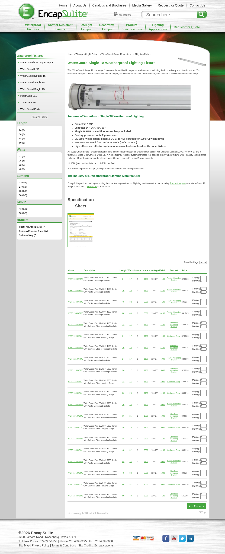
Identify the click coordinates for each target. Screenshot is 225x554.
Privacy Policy (40, 545)
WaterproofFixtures (33, 27)
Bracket (174, 270)
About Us (79, 5)
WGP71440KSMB (75, 439)
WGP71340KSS (75, 393)
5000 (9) (23, 213)
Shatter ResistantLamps (60, 27)
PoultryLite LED (28, 95)
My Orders (125, 14)
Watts (130, 270)
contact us (92, 186)
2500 (146, 302)
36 (123, 290)
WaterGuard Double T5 (33, 75)
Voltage (155, 270)
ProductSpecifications (132, 27)
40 (131, 313)
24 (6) (22, 130)
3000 (146, 313)
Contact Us (197, 5)
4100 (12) (23, 209)
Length (123, 270)
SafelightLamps (86, 27)
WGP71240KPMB (75, 279)
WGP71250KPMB (75, 359)
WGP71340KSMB (75, 347)
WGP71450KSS (75, 484)
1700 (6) (23, 187)
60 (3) (22, 143)
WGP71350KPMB (75, 404)
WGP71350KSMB (75, 416)
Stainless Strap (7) (28, 235)
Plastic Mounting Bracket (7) (32, 227)
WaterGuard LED (29, 69)
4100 (162, 279)
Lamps (137, 270)
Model (71, 270)
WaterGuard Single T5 (32, 89)
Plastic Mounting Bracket (174, 279)
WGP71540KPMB (75, 313)
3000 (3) (23, 195)
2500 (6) (23, 191)
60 (123, 313)
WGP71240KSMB (75, 325)
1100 (146, 279)
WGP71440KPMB (75, 302)
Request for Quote (171, 5)
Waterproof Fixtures (30, 55)
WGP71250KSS (75, 382)
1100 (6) (23, 182)
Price (184, 270)
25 (131, 290)
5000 (162, 359)
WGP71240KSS (75, 336)
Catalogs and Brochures (109, 5)
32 (131, 302)
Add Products (196, 506)
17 (131, 279)
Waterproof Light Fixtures (87, 54)
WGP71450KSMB (75, 473)
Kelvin (162, 270)
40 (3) (22, 169)
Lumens (146, 270)
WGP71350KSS (75, 427)
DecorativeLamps (107, 27)
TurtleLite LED (28, 102)
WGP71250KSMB (75, 370)
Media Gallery (142, 5)
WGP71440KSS (75, 450)
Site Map (24, 545)
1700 (146, 290)
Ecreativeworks (103, 545)
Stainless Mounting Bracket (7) (33, 231)
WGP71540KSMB (75, 496)
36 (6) (22, 134)
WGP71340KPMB (75, 290)
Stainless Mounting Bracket (174, 325)
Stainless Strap (173, 336)
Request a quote (178, 183)
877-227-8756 (48, 541)
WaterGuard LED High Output (36, 62)
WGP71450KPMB (75, 461)
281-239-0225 (78, 541)
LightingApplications (158, 27)
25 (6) (22, 161)
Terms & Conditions (64, 545)
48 (123, 302)
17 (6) (22, 156)
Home (63, 5)
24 (123, 279)
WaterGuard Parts (30, 109)
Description (89, 270)
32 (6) (22, 165)
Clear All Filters (40, 117)
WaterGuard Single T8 (32, 82)
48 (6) (22, 138)
